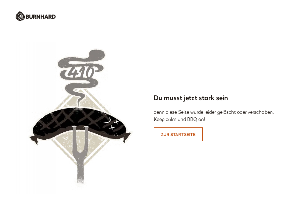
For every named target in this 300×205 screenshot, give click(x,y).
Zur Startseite (178, 134)
